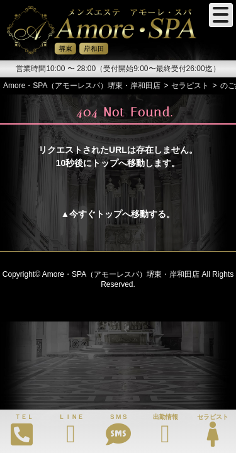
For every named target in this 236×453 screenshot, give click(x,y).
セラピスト (212, 430)
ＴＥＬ (22, 430)
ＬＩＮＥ (70, 430)
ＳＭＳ (118, 430)
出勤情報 (165, 430)
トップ (109, 214)
